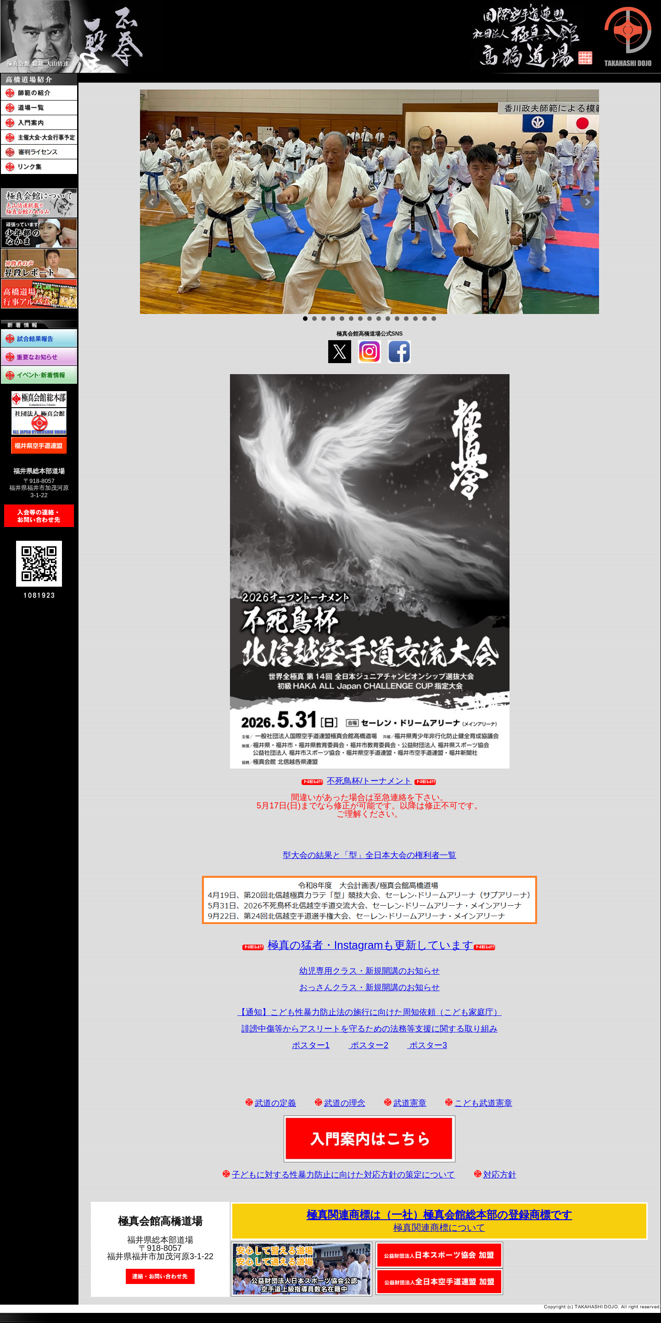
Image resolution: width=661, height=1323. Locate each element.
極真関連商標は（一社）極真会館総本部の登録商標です (439, 1215)
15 (433, 318)
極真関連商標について (439, 1227)
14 (424, 318)
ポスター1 (311, 1045)
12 (406, 318)
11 (397, 318)
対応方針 (499, 1174)
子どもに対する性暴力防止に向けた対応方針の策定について (343, 1174)
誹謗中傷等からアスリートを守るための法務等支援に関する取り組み (369, 1028)
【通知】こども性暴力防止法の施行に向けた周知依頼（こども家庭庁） (369, 1012)
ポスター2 (368, 1045)
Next (587, 202)
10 (388, 318)
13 (415, 318)
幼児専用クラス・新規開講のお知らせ (369, 970)
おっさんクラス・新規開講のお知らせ (369, 987)
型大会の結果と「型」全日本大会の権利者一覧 (369, 855)
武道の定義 (275, 1103)
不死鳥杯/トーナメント (369, 780)
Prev (152, 202)
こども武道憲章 (483, 1103)
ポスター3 (427, 1045)
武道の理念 (344, 1103)
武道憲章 (409, 1103)
